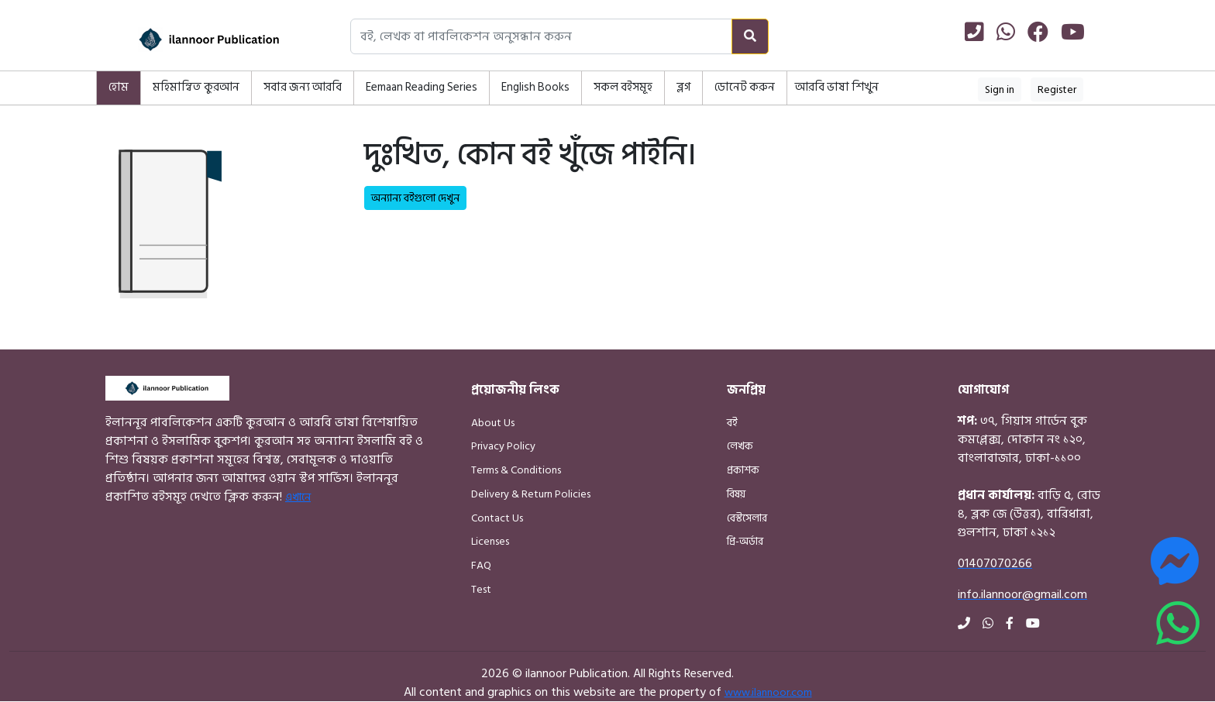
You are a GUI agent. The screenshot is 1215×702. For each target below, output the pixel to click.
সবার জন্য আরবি (302, 87)
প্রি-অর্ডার (745, 541)
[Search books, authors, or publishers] (541, 36)
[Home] (189, 39)
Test (481, 589)
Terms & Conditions (516, 470)
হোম (118, 87)
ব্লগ (683, 87)
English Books (535, 87)
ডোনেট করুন (744, 87)
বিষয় (736, 494)
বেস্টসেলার (747, 518)
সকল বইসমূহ (623, 87)
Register (1057, 89)
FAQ (481, 565)
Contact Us (497, 518)
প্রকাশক (743, 470)
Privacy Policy (503, 446)
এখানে (298, 497)
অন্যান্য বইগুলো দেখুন (415, 198)
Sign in (999, 89)
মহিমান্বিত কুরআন (196, 87)
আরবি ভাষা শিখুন (837, 87)
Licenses (490, 541)
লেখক (740, 446)
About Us (493, 423)
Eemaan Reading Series (421, 87)
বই (732, 423)
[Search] (750, 36)
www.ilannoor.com (768, 692)
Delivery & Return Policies (530, 494)
